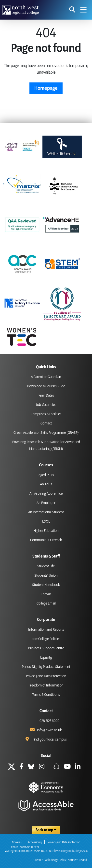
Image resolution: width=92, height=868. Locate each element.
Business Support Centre (46, 648)
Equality (46, 658)
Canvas (46, 594)
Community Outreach (46, 540)
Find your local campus (49, 740)
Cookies (17, 842)
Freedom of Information (46, 685)
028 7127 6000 (49, 721)
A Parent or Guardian (46, 377)
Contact (46, 423)
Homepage (46, 88)
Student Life (46, 566)
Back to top (46, 830)
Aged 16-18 (46, 475)
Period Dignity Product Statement (46, 667)
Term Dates (46, 396)
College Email (46, 603)
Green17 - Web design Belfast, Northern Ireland (60, 860)
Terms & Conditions (46, 695)
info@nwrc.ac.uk (49, 730)
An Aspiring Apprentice (46, 494)
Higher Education (46, 531)
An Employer (46, 503)
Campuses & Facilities (46, 414)
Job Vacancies (46, 405)
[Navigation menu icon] (83, 10)
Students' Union (46, 576)
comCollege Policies (46, 639)
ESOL (46, 522)
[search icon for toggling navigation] (72, 10)
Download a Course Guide (46, 386)
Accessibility (34, 842)
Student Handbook (46, 585)
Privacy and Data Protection (46, 676)
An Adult (46, 484)
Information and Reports (46, 630)
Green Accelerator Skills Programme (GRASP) (46, 433)
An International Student (46, 512)
